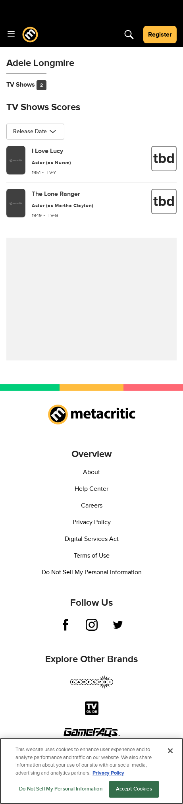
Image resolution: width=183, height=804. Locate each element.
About (91, 472)
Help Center (91, 489)
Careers (91, 506)
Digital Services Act (92, 539)
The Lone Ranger (56, 194)
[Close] (170, 750)
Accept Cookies (134, 789)
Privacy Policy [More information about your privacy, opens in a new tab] (108, 773)
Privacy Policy (92, 522)
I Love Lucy (47, 151)
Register (160, 35)
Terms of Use (92, 556)
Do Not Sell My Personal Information (92, 572)
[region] (91, 771)
